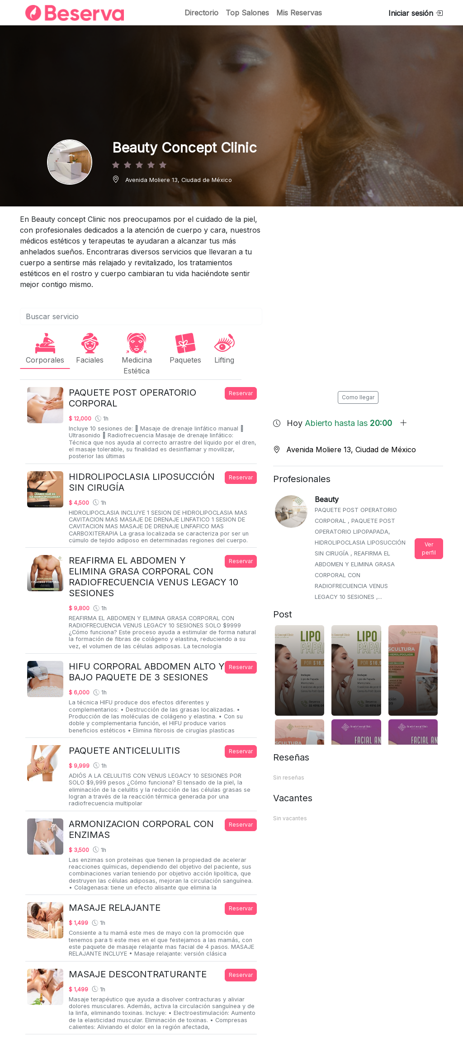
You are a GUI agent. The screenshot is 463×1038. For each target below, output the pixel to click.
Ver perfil (429, 548)
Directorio (201, 12)
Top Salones (247, 12)
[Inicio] (69, 13)
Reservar (241, 393)
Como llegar (358, 397)
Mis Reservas (299, 12)
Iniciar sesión (415, 13)
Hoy (347, 423)
